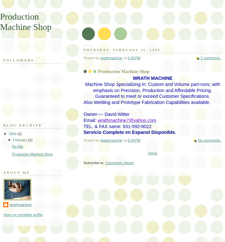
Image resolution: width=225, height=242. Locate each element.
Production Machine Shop (123, 71)
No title (17, 146)
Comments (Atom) (119, 163)
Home (152, 153)
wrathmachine (21, 205)
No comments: (210, 140)
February (20, 140)
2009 (13, 134)
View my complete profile (23, 215)
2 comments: (211, 58)
